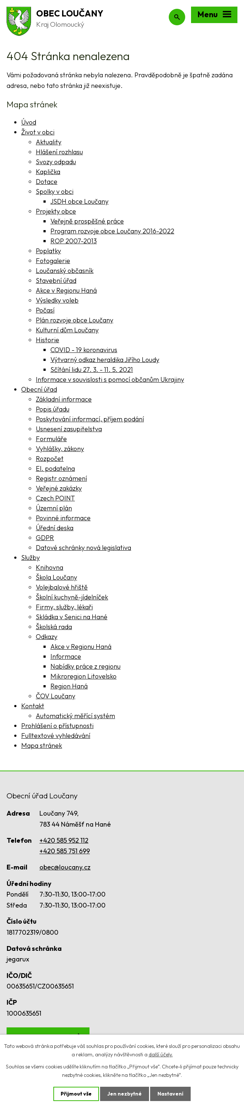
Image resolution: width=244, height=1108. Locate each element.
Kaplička (48, 171)
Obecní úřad (39, 389)
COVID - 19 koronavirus (83, 350)
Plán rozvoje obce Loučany (74, 320)
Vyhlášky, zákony (60, 448)
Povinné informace (63, 518)
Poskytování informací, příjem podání (90, 419)
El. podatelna (55, 468)
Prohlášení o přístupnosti (57, 725)
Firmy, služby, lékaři (64, 607)
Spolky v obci (54, 191)
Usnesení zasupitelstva (69, 429)
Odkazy (46, 636)
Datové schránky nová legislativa (83, 547)
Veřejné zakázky (59, 488)
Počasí (45, 310)
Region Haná (69, 686)
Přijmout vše (76, 1093)
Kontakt (32, 706)
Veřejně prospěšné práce (87, 221)
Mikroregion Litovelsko (83, 676)
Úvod (28, 122)
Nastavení (170, 1093)
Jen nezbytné (124, 1093)
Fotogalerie (53, 260)
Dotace (46, 181)
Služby (30, 557)
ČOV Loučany (55, 696)
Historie (47, 340)
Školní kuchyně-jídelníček (72, 597)
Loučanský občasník (65, 270)
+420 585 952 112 (63, 840)
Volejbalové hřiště (62, 587)
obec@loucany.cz (65, 867)
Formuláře (51, 439)
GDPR (45, 537)
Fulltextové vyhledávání (55, 735)
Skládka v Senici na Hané (71, 617)
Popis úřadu (52, 409)
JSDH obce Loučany (79, 201)
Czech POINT (55, 498)
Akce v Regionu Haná (66, 290)
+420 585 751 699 (64, 851)
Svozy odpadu (56, 162)
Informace (65, 656)
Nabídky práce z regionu (85, 666)
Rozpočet (50, 458)
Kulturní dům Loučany (67, 330)
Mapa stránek (41, 745)
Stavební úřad (56, 280)
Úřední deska (54, 528)
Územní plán (54, 508)
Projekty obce (56, 211)
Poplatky (48, 251)
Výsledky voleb (57, 300)
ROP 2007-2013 (73, 241)
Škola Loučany (56, 577)
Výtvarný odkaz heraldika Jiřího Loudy (104, 359)
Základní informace (64, 399)
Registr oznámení (61, 478)
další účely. (161, 1054)
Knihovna (49, 567)
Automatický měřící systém (75, 716)
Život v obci (37, 132)
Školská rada (54, 627)
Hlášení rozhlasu (59, 152)
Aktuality (48, 142)
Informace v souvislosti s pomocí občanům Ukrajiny (110, 379)
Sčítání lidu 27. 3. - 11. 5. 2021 (91, 369)
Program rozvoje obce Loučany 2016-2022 (112, 231)
